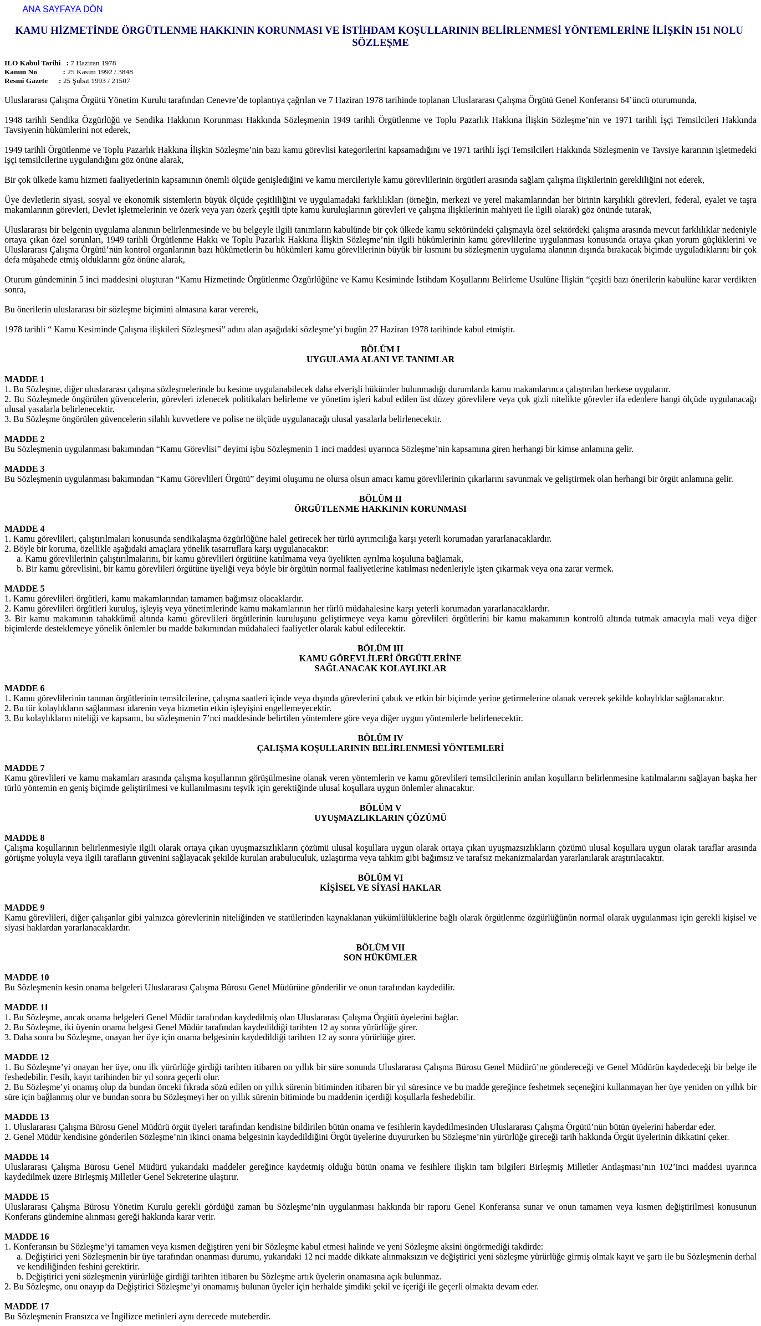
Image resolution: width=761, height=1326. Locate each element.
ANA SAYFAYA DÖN (63, 9)
